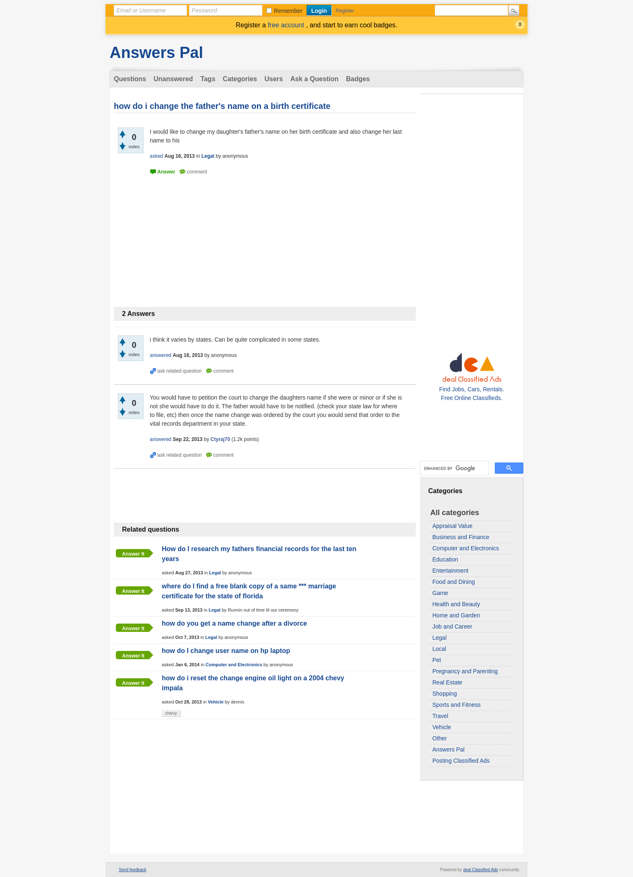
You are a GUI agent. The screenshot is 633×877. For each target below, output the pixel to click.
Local (439, 649)
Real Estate (447, 682)
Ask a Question (314, 78)
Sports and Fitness (456, 704)
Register (345, 11)
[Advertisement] (472, 220)
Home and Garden (456, 615)
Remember (288, 11)
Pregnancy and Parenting (465, 671)
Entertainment (450, 570)
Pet (436, 660)
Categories (240, 78)
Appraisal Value (452, 526)
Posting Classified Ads (461, 760)
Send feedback (132, 869)
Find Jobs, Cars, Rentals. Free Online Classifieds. (471, 389)
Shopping (444, 693)
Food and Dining (453, 581)
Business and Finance (460, 537)
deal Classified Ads (480, 869)
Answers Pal (156, 52)
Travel (440, 716)
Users (273, 78)
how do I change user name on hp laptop (226, 650)
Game (440, 593)
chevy (171, 713)
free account (287, 25)
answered (160, 355)
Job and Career (452, 626)
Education (445, 559)
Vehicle (441, 727)
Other (439, 738)
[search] (453, 468)
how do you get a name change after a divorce (234, 623)
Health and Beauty (456, 604)
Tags (207, 78)
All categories (454, 512)
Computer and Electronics (465, 548)
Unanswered (173, 78)
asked (156, 156)
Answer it (133, 554)
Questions (130, 78)
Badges (358, 78)
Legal (439, 637)
